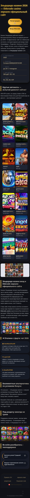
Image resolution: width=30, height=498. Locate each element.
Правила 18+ (8, 477)
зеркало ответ (21, 477)
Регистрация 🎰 (15, 22)
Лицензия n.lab (21, 481)
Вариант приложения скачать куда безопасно (14, 463)
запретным (7, 481)
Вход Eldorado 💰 (15, 30)
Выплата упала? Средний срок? (12, 456)
